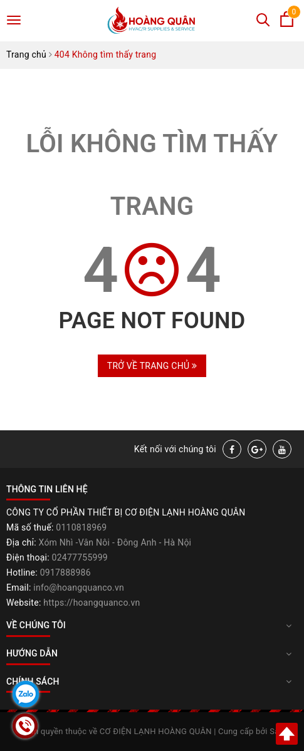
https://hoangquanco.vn (91, 603)
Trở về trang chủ (152, 366)
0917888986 (65, 572)
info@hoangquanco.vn (78, 588)
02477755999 (80, 557)
